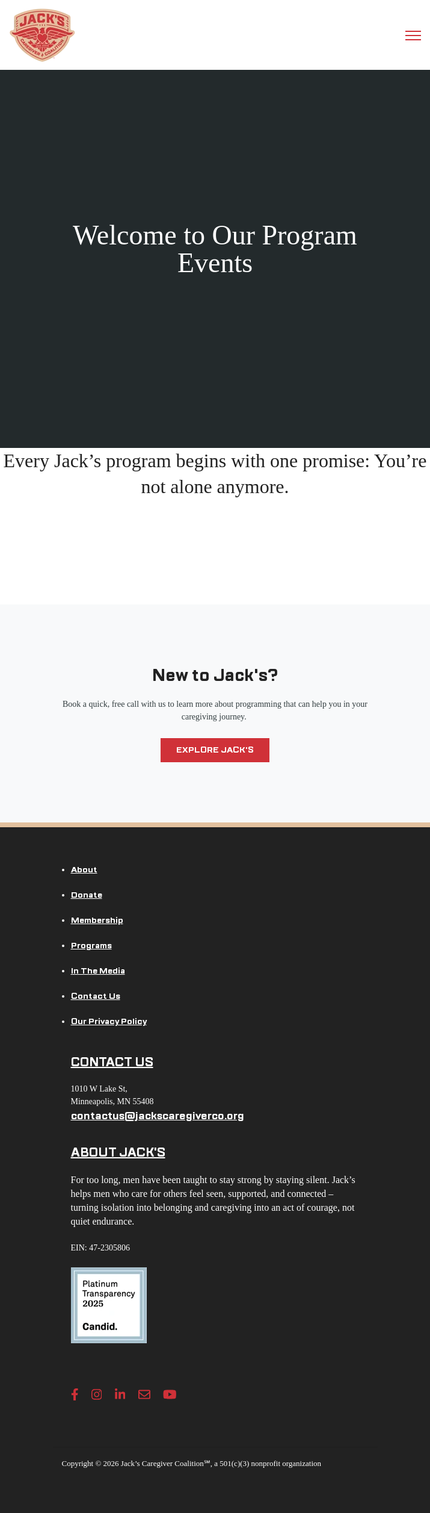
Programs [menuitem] (91, 945)
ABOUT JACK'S (118, 1153)
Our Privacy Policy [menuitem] (109, 1021)
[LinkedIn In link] (120, 1394)
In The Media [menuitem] (98, 971)
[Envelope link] (144, 1394)
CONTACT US (112, 1062)
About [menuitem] (84, 869)
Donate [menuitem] (86, 895)
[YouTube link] (170, 1394)
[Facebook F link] (75, 1394)
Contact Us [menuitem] (95, 996)
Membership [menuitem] (97, 920)
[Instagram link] (96, 1394)
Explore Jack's (215, 750)
